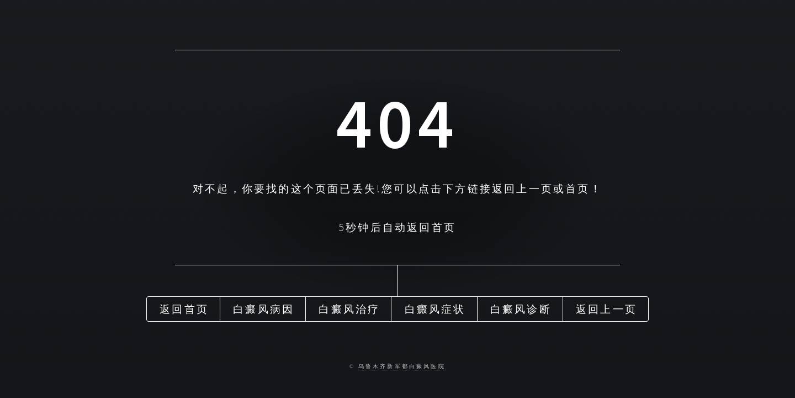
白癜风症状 (435, 309)
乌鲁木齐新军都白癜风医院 (402, 366)
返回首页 (184, 309)
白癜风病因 (263, 309)
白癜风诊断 (521, 309)
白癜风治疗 (349, 309)
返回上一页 (606, 309)
